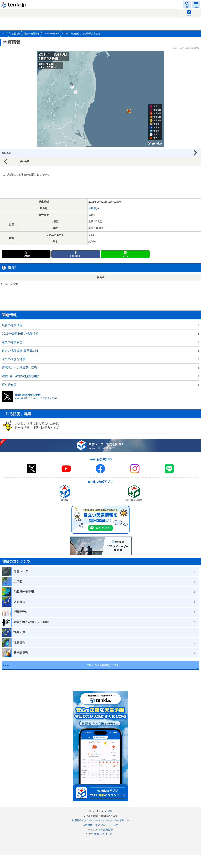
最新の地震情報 (12, 325)
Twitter (26, 255)
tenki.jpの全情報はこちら (103, 665)
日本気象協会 (105, 829)
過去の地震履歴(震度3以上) (20, 350)
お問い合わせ (102, 825)
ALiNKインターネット (105, 834)
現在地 (189, 15)
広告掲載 (87, 825)
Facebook (75, 255)
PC (110, 811)
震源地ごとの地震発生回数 (19, 367)
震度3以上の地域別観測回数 (20, 376)
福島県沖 (93, 208)
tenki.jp (14, 4)
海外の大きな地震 (13, 359)
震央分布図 (9, 384)
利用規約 (77, 820)
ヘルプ (114, 825)
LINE (125, 255)
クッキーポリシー (119, 820)
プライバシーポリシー (96, 820)
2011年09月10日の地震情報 (20, 333)
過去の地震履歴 (12, 342)
